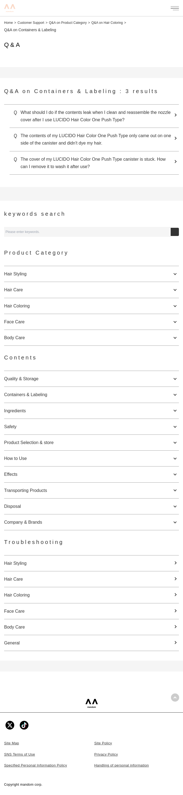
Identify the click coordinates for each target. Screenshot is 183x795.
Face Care (14, 611)
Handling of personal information (121, 765)
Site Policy (103, 743)
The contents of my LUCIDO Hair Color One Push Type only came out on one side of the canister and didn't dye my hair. (96, 139)
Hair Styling (15, 563)
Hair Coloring (17, 595)
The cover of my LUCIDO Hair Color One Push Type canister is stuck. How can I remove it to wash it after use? (93, 163)
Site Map (11, 743)
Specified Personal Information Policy (35, 765)
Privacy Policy (106, 754)
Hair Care (13, 579)
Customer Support (31, 23)
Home (8, 23)
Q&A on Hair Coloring (107, 23)
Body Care (14, 627)
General (12, 643)
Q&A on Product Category (68, 23)
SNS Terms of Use (19, 754)
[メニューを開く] (175, 8)
